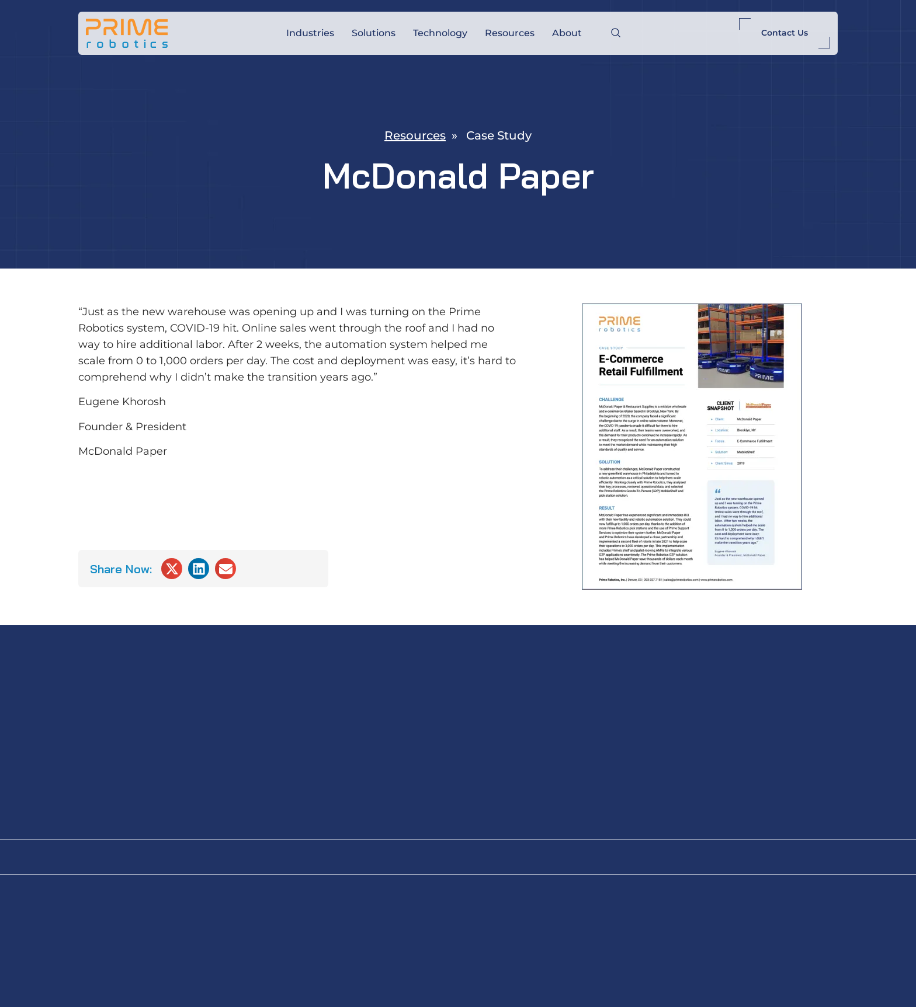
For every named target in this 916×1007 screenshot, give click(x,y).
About (567, 33)
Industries (310, 33)
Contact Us (784, 32)
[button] (171, 568)
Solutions (373, 33)
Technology (440, 33)
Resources (510, 33)
